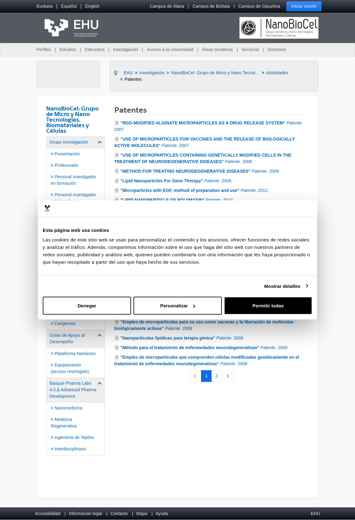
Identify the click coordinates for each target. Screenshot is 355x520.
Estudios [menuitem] (67, 49)
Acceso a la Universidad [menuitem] (170, 49)
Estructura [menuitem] (94, 49)
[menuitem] (44, 6)
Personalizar (177, 305)
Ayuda (162, 513)
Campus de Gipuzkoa (259, 6)
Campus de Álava (167, 6)
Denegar (86, 305)
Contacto (119, 513)
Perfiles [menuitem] (44, 49)
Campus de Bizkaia (211, 6)
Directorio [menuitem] (277, 49)
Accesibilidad (47, 513)
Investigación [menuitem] (125, 49)
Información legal (85, 513)
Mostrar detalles (282, 285)
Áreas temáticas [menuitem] (217, 49)
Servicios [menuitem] (250, 49)
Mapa (141, 513)
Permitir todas (268, 305)
